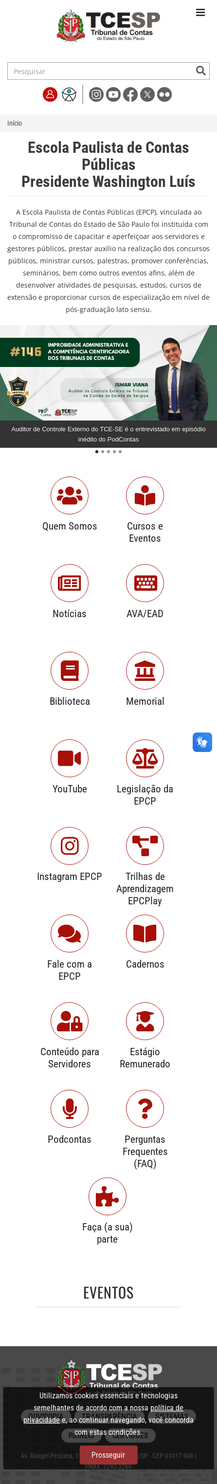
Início (14, 123)
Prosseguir (108, 1455)
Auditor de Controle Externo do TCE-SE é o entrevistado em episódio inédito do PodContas (108, 434)
